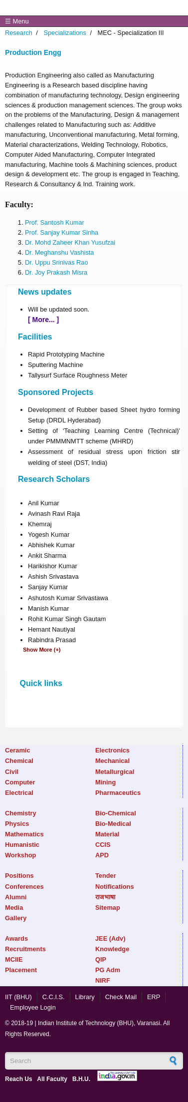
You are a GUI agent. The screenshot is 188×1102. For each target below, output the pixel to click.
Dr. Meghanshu (47, 252)
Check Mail (121, 997)
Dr (28, 262)
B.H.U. (81, 1079)
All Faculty (52, 1079)
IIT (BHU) (18, 997)
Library (85, 997)
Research (18, 32)
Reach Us (18, 1079)
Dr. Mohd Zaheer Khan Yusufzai (70, 242)
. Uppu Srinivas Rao (59, 262)
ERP (153, 997)
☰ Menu (17, 21)
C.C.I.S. (53, 997)
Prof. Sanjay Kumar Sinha (61, 232)
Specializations (64, 32)
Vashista (82, 252)
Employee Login (33, 1007)
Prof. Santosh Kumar (54, 222)
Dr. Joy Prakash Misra (56, 272)
